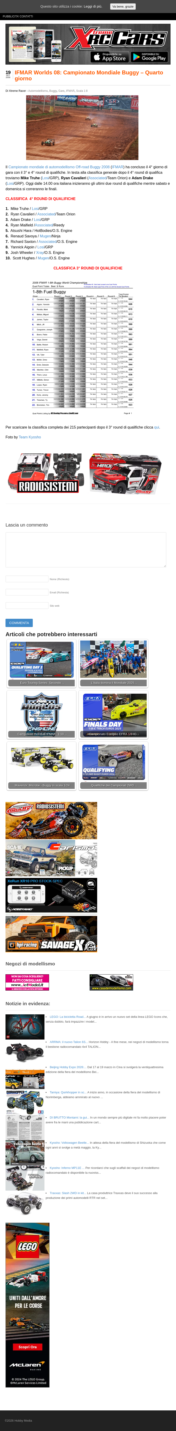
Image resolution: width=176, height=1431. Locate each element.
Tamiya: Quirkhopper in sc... (68, 1092)
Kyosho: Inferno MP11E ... (67, 1168)
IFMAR (70, 90)
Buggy (53, 90)
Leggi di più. (93, 6)
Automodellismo (38, 90)
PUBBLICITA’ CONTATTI (18, 16)
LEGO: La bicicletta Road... (68, 1016)
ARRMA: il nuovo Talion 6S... (69, 1042)
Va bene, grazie (122, 6)
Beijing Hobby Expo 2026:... (68, 1067)
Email (59, 592)
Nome (59, 579)
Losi (45, 178)
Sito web (54, 605)
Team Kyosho (30, 437)
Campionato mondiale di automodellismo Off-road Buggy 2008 (59, 167)
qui (156, 427)
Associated (97, 178)
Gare (61, 90)
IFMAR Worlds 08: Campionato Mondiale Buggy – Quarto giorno (89, 75)
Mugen (45, 236)
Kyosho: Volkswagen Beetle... (69, 1142)
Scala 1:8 (82, 90)
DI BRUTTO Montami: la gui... (69, 1117)
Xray (40, 253)
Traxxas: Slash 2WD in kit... (68, 1193)
